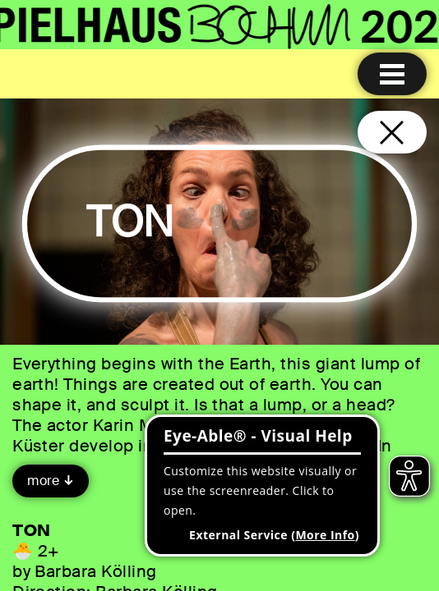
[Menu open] (392, 74)
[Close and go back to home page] (392, 132)
